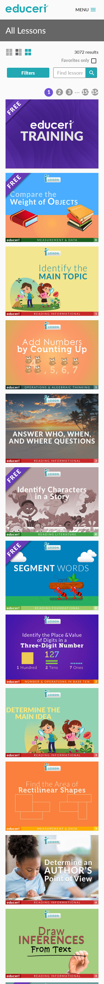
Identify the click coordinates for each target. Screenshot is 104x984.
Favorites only (75, 60)
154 (95, 92)
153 (85, 92)
